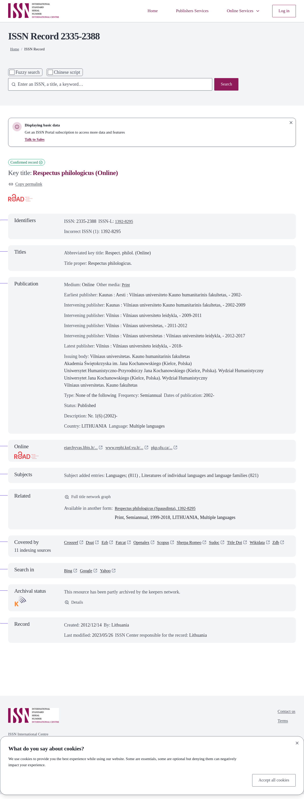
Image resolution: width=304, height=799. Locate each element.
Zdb (67, 554)
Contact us (285, 716)
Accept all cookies (272, 779)
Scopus (169, 544)
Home (144, 10)
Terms (281, 727)
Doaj (91, 544)
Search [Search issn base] (226, 84)
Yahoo (108, 575)
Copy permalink (27, 184)
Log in (283, 10)
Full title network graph (90, 498)
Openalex (146, 544)
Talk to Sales (35, 139)
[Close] (297, 742)
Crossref (72, 544)
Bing (68, 575)
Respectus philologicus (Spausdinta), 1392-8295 (159, 510)
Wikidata (270, 544)
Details (74, 607)
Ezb (107, 544)
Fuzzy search (28, 72)
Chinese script (67, 72)
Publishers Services (186, 10)
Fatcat (124, 544)
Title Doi (246, 544)
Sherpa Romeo (197, 544)
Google (87, 575)
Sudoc (224, 544)
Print (126, 285)
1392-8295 (125, 222)
